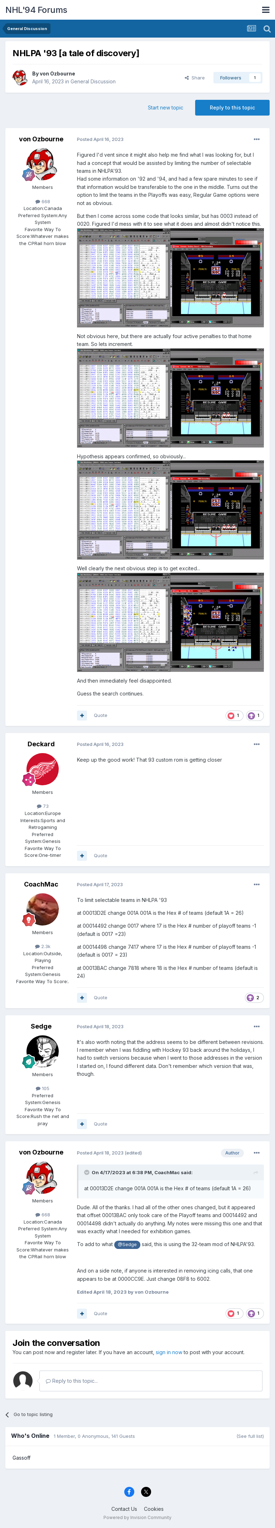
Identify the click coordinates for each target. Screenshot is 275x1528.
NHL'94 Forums (36, 10)
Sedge (41, 1026)
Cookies (154, 1509)
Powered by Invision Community (137, 1517)
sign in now (169, 1352)
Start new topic (165, 107)
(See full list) (250, 1436)
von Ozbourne (57, 73)
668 (42, 201)
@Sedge (127, 1244)
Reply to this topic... (72, 1381)
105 (42, 1088)
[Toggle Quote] (87, 1172)
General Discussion (93, 81)
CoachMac (41, 884)
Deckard (41, 744)
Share (195, 77)
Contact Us (124, 1509)
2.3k (42, 946)
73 (43, 806)
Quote (100, 715)
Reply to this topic (232, 107)
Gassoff (21, 1458)
